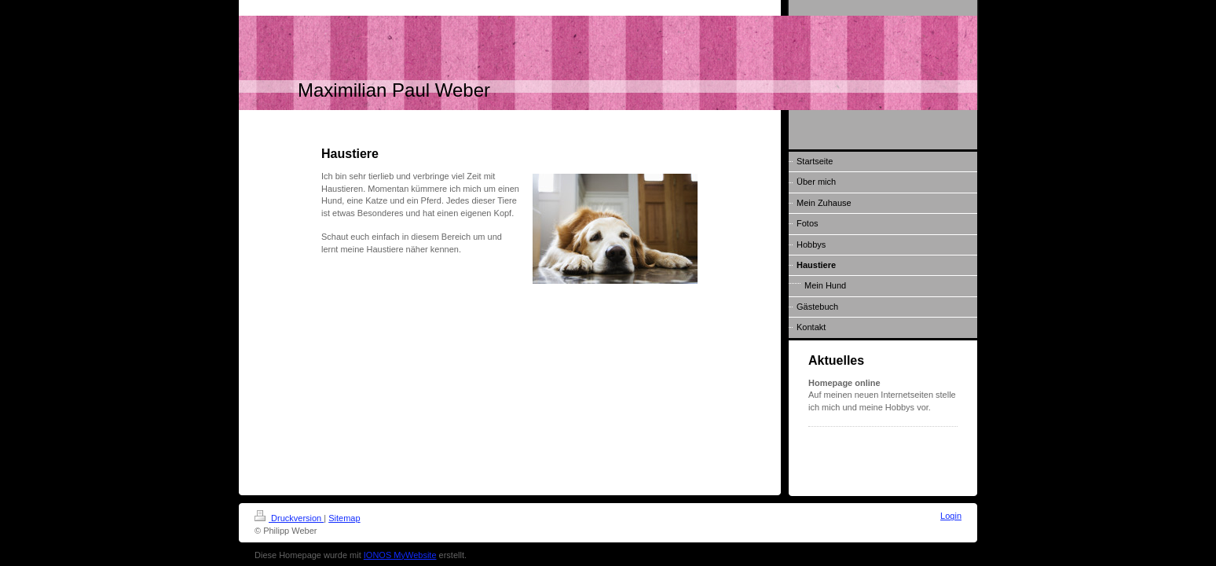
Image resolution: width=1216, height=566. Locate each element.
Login (950, 515)
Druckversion (289, 518)
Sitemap (344, 518)
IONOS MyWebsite (400, 555)
